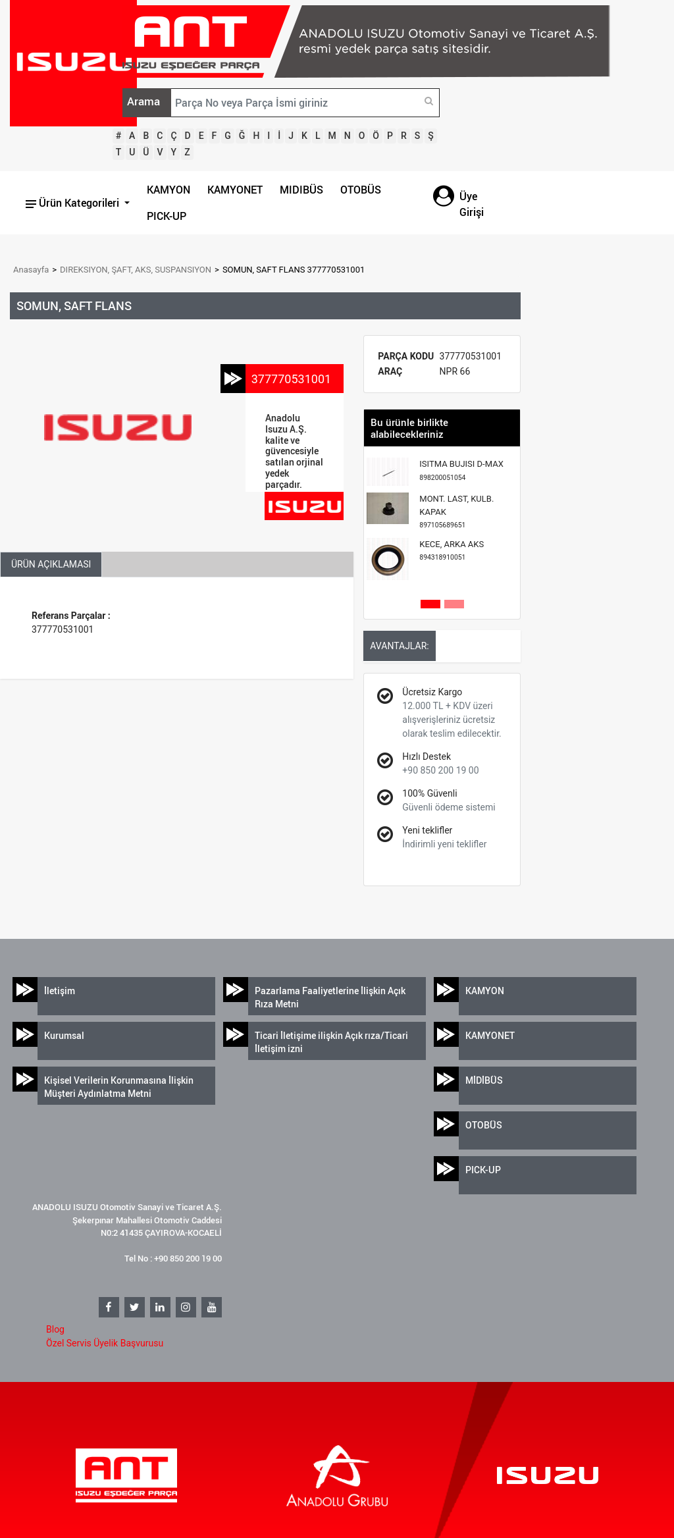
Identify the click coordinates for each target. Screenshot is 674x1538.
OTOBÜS (360, 189)
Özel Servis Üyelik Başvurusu (104, 1343)
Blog (55, 1329)
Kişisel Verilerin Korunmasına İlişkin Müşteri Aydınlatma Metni (119, 1087)
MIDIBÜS (301, 189)
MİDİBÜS (484, 1080)
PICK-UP (166, 216)
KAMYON (168, 189)
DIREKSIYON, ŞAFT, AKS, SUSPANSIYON (135, 270)
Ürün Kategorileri (74, 203)
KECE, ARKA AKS (451, 550)
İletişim (59, 990)
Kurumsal (64, 1035)
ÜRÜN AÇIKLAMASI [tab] (51, 564)
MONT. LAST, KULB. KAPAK (456, 511)
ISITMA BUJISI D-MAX (461, 470)
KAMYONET (235, 189)
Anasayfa (31, 270)
